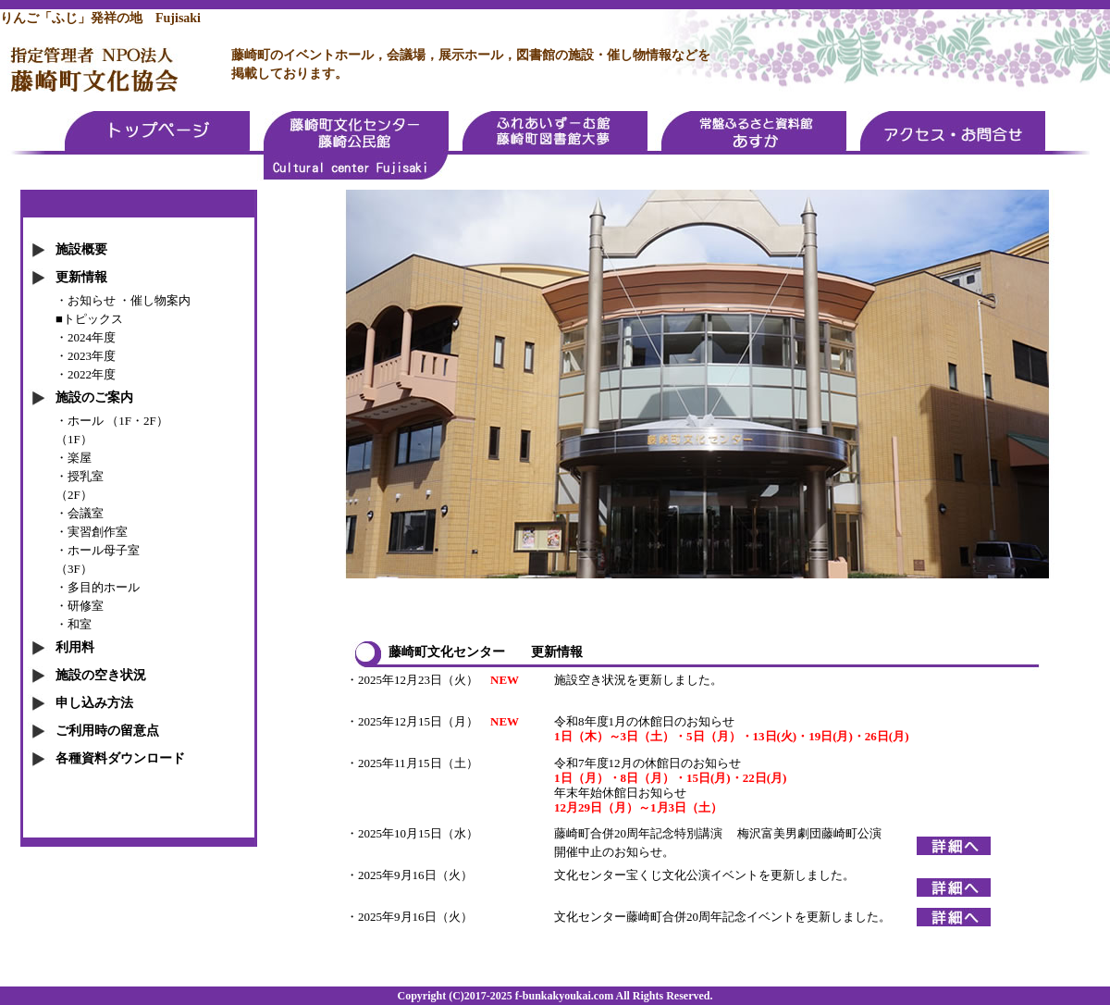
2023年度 (92, 356)
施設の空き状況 (101, 675)
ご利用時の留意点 (107, 731)
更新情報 (81, 277)
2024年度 (92, 337)
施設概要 (81, 249)
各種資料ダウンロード (120, 758)
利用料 (75, 647)
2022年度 (92, 374)
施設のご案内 (94, 397)
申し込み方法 (94, 703)
